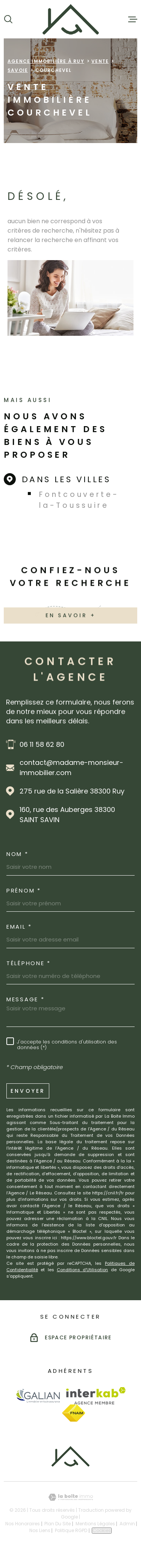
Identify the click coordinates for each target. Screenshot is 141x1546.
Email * (19, 926)
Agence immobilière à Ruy (46, 61)
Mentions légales (95, 1523)
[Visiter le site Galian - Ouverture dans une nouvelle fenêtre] (37, 1396)
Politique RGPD (71, 1530)
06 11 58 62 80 (42, 744)
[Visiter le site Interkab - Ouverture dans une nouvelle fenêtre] (96, 1395)
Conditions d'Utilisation (82, 1270)
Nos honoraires (22, 1523)
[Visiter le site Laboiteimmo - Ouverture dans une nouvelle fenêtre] (70, 1497)
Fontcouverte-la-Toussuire (79, 499)
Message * (25, 999)
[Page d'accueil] (70, 19)
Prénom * (23, 890)
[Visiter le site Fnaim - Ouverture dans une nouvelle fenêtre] (73, 1413)
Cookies (101, 1531)
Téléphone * (28, 963)
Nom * (17, 854)
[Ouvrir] (8, 19)
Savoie (18, 70)
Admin (127, 1523)
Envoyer (28, 1090)
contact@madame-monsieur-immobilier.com (71, 767)
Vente (100, 61)
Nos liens (39, 1530)
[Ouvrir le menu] (132, 19)
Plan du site (57, 1523)
